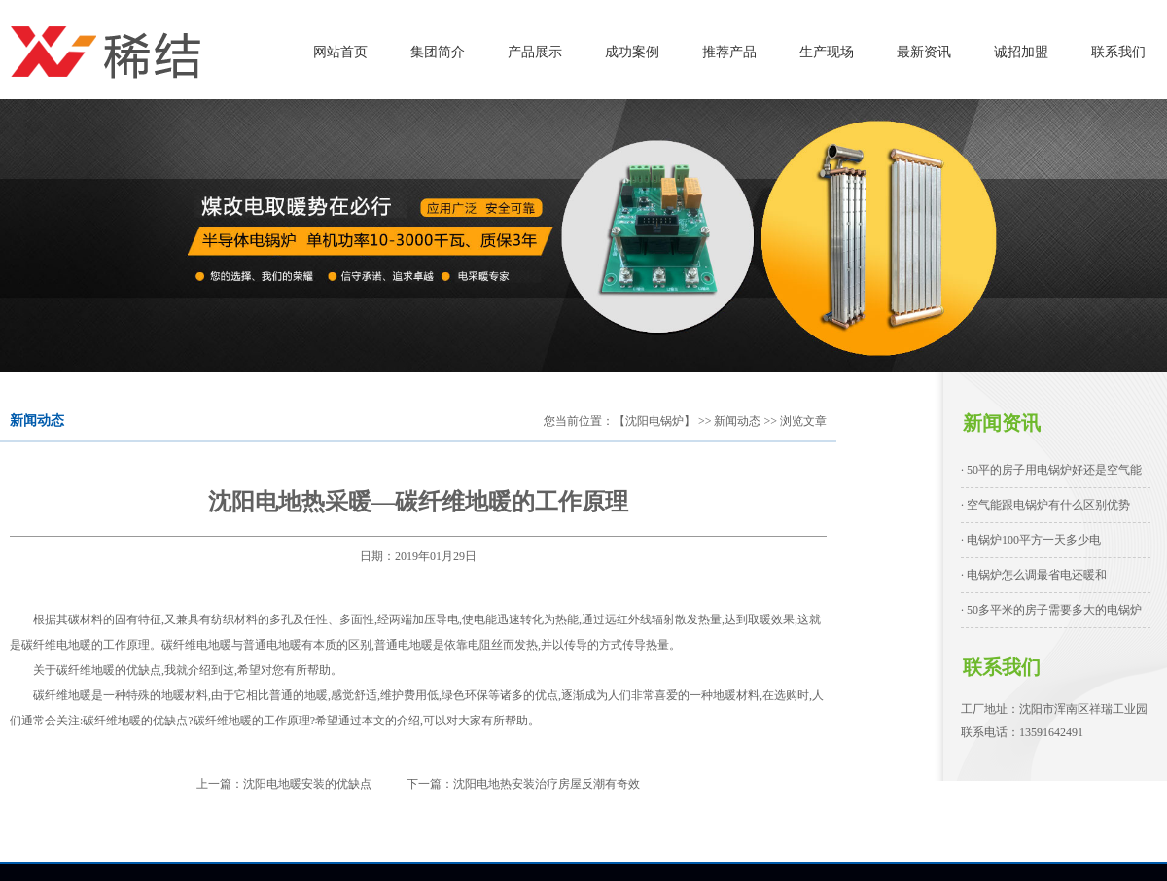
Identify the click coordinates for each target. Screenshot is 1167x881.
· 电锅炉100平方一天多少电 (1031, 539)
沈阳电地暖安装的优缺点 (307, 784)
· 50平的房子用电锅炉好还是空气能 (1051, 469)
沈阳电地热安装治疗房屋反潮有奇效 (546, 784)
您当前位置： (579, 421)
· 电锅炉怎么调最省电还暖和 (1034, 574)
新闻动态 (737, 421)
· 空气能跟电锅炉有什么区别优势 (1045, 504)
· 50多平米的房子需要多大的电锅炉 (1051, 610)
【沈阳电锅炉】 (654, 421)
